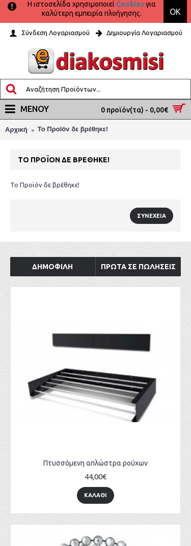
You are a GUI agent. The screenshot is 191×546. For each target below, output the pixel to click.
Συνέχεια (151, 216)
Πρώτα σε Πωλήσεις (138, 267)
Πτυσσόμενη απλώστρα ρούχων (95, 463)
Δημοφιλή (52, 267)
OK (175, 11)
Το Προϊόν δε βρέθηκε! (73, 129)
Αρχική (16, 129)
